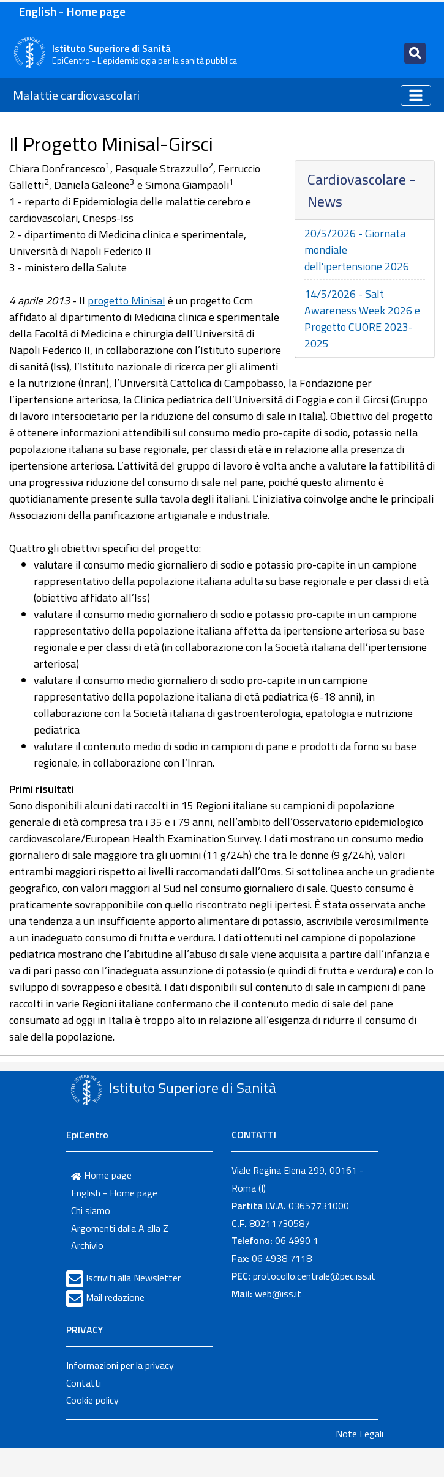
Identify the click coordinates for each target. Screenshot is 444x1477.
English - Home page (72, 11)
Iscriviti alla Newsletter (133, 1277)
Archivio (87, 1245)
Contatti (83, 1383)
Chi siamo (90, 1210)
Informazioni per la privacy (120, 1365)
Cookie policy (92, 1400)
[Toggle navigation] (415, 53)
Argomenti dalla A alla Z (119, 1228)
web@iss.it (278, 1293)
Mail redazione (115, 1297)
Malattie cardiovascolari (76, 95)
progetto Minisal (126, 300)
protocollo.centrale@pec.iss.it (314, 1276)
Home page (101, 1175)
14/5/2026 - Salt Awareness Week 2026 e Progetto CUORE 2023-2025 (362, 318)
